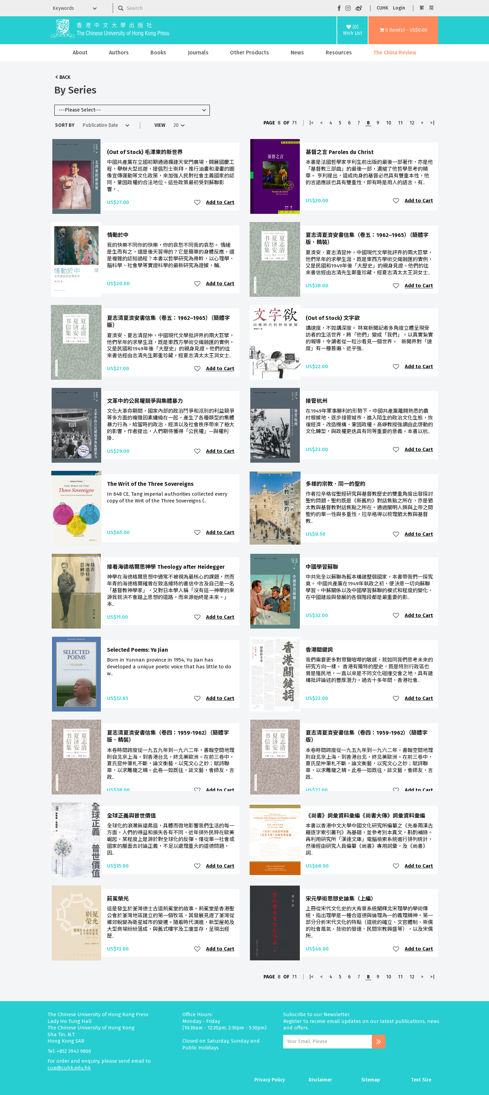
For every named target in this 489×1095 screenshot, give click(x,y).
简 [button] (431, 8)
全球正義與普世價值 (131, 815)
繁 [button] (421, 8)
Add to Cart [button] (220, 202)
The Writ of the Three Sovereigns (150, 484)
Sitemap (370, 1080)
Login (399, 8)
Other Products (249, 52)
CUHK (382, 8)
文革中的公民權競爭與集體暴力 (145, 401)
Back (64, 77)
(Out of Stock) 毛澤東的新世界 (145, 152)
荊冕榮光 (118, 898)
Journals (198, 52)
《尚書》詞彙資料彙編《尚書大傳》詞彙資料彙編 (365, 815)
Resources (339, 52)
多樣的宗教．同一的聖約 (335, 484)
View (160, 125)
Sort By (64, 125)
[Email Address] (327, 1041)
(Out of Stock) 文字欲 (333, 318)
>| (432, 123)
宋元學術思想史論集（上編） (341, 898)
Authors (119, 52)
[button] (403, 30)
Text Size (421, 1080)
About (80, 52)
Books (158, 52)
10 (388, 123)
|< (311, 123)
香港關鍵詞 (319, 650)
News (297, 52)
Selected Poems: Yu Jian (137, 650)
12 (412, 123)
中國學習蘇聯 (322, 567)
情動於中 (118, 235)
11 (400, 123)
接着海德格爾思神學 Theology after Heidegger (166, 567)
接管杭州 (316, 401)
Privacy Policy (269, 1080)
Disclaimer (320, 1080)
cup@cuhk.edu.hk (69, 1068)
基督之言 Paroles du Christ (340, 152)
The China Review (394, 52)
